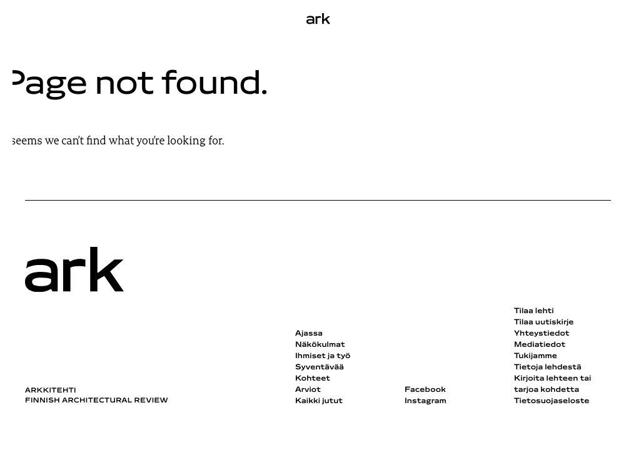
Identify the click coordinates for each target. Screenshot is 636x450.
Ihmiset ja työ (322, 356)
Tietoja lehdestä (548, 367)
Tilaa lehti (534, 311)
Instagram (426, 401)
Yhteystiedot (541, 334)
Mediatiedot (539, 345)
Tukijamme (535, 356)
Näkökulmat (320, 345)
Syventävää (319, 367)
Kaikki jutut (319, 401)
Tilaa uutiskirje (544, 322)
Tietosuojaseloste (552, 401)
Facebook (425, 390)
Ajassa (309, 334)
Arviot (308, 390)
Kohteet (312, 378)
